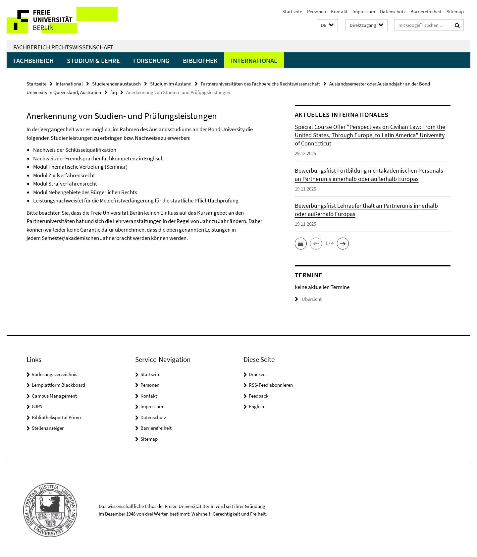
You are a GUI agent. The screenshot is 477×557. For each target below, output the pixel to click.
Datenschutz (392, 11)
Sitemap (455, 11)
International (254, 60)
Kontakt (339, 11)
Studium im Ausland (170, 84)
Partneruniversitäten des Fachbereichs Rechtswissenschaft (260, 84)
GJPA (37, 406)
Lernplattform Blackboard (58, 385)
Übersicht (308, 299)
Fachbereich (33, 60)
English (256, 406)
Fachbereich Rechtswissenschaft (63, 47)
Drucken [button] (257, 374)
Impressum (363, 11)
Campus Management (54, 396)
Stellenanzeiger (48, 428)
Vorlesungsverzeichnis (54, 374)
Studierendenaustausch (116, 84)
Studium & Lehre (93, 60)
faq (113, 92)
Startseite (292, 11)
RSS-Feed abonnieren (271, 385)
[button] (327, 25)
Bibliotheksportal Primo (56, 417)
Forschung (151, 60)
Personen (316, 11)
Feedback (258, 396)
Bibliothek (200, 60)
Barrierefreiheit (426, 11)
